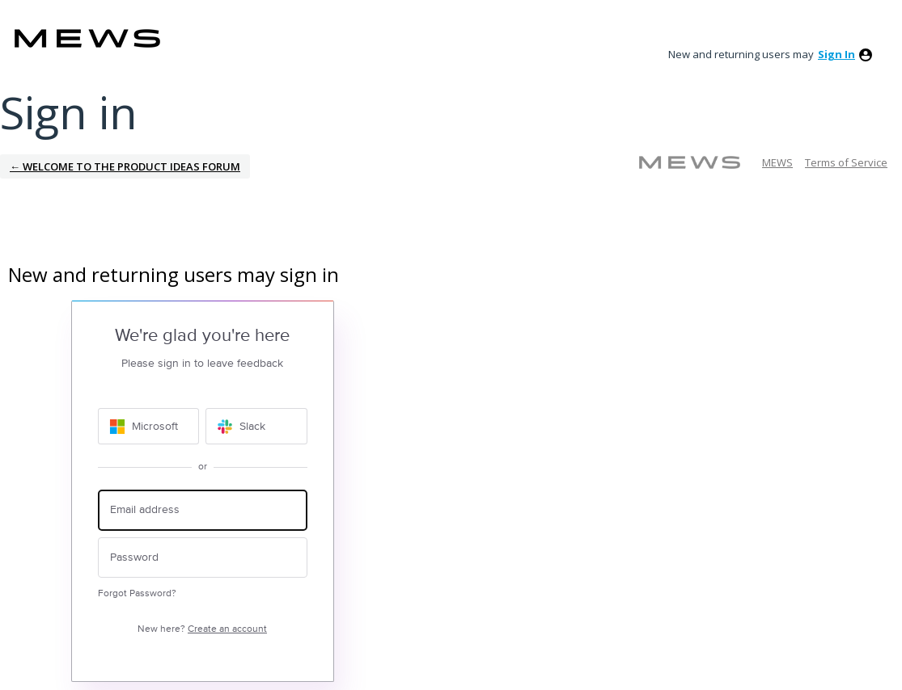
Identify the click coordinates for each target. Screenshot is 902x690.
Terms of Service (846, 162)
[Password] (202, 558)
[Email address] (202, 510)
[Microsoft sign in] (149, 426)
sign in (836, 54)
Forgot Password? (137, 593)
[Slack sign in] (256, 426)
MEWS (777, 162)
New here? (202, 629)
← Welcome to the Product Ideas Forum (125, 166)
